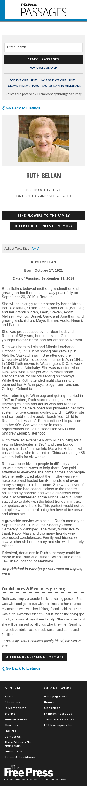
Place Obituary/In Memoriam (18, 744)
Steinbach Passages (59, 719)
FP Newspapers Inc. (58, 725)
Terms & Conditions (20, 757)
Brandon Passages (58, 713)
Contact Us (13, 736)
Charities (11, 725)
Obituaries (12, 702)
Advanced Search (43, 67)
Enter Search (16, 47)
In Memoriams (15, 707)
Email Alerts (14, 751)
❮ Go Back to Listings (21, 108)
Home (9, 696)
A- (39, 248)
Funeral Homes (16, 719)
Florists (10, 730)
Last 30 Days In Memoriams (61, 86)
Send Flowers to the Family (43, 215)
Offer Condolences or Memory (44, 226)
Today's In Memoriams (22, 86)
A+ (34, 248)
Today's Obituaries (23, 80)
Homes (49, 702)
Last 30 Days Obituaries (58, 80)
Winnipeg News (55, 696)
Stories (10, 713)
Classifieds (52, 707)
